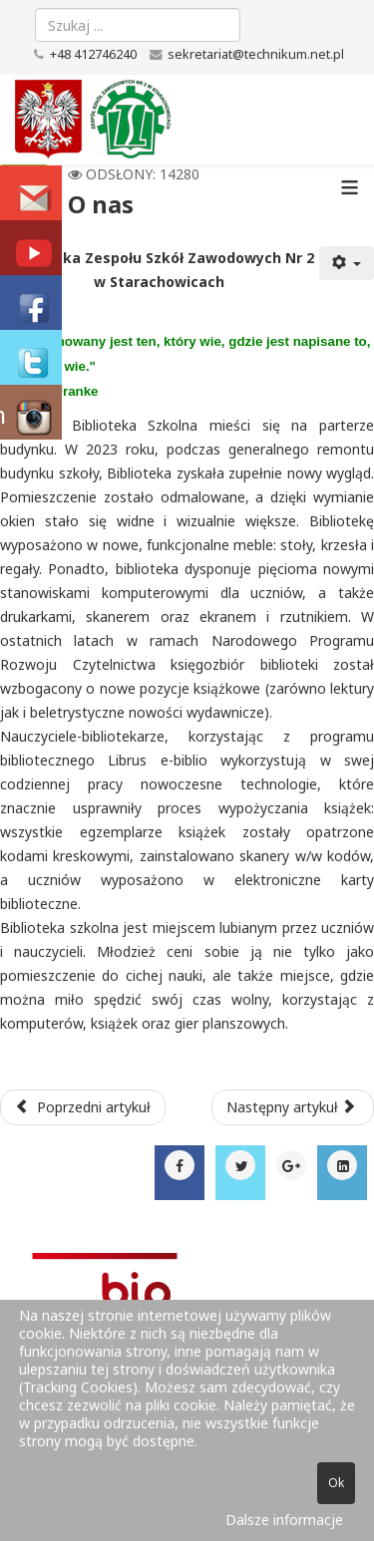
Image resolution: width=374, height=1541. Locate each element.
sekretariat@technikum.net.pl (256, 54)
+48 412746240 (93, 54)
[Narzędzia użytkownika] (347, 263)
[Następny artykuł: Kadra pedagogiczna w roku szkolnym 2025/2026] (293, 1107)
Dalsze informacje (284, 1519)
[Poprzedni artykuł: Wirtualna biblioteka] (83, 1107)
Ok (336, 1482)
